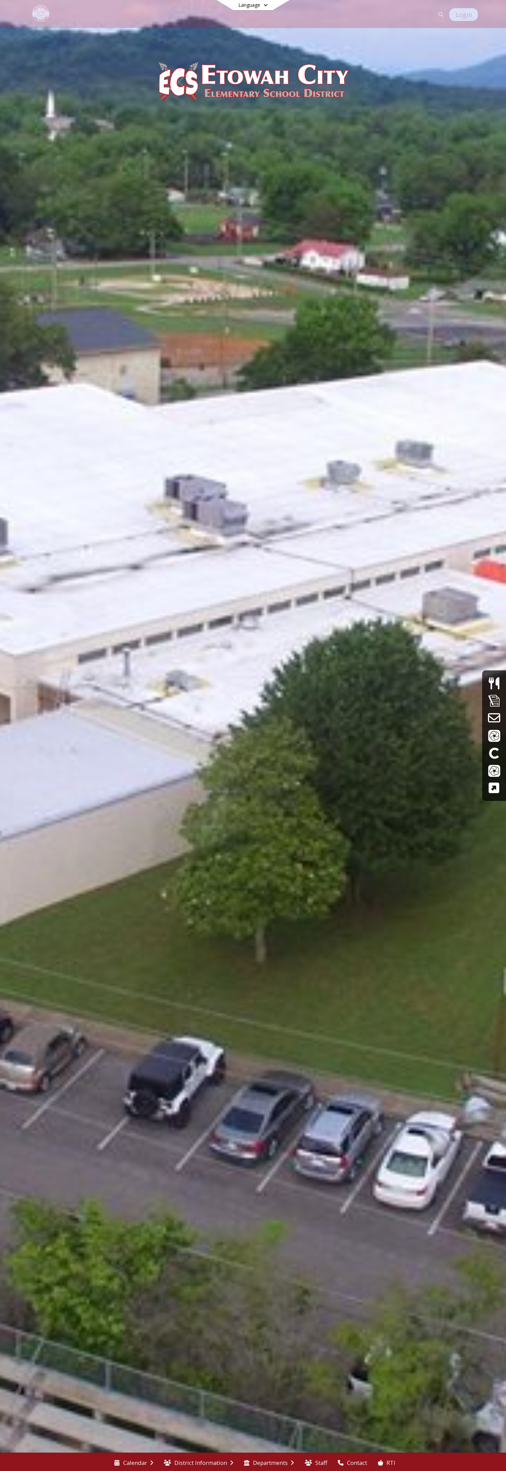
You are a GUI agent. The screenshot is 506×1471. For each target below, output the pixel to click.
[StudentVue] (494, 770)
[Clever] (494, 753)
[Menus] (494, 683)
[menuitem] (133, 1462)
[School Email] (494, 717)
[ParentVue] (494, 735)
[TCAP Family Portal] (494, 788)
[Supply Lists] (494, 700)
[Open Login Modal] (463, 14)
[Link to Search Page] (439, 14)
